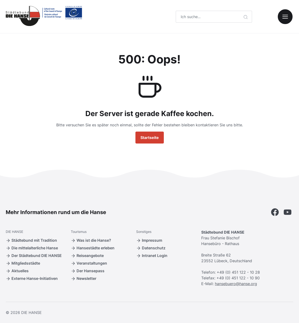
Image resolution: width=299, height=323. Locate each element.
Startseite (149, 137)
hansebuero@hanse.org (236, 283)
